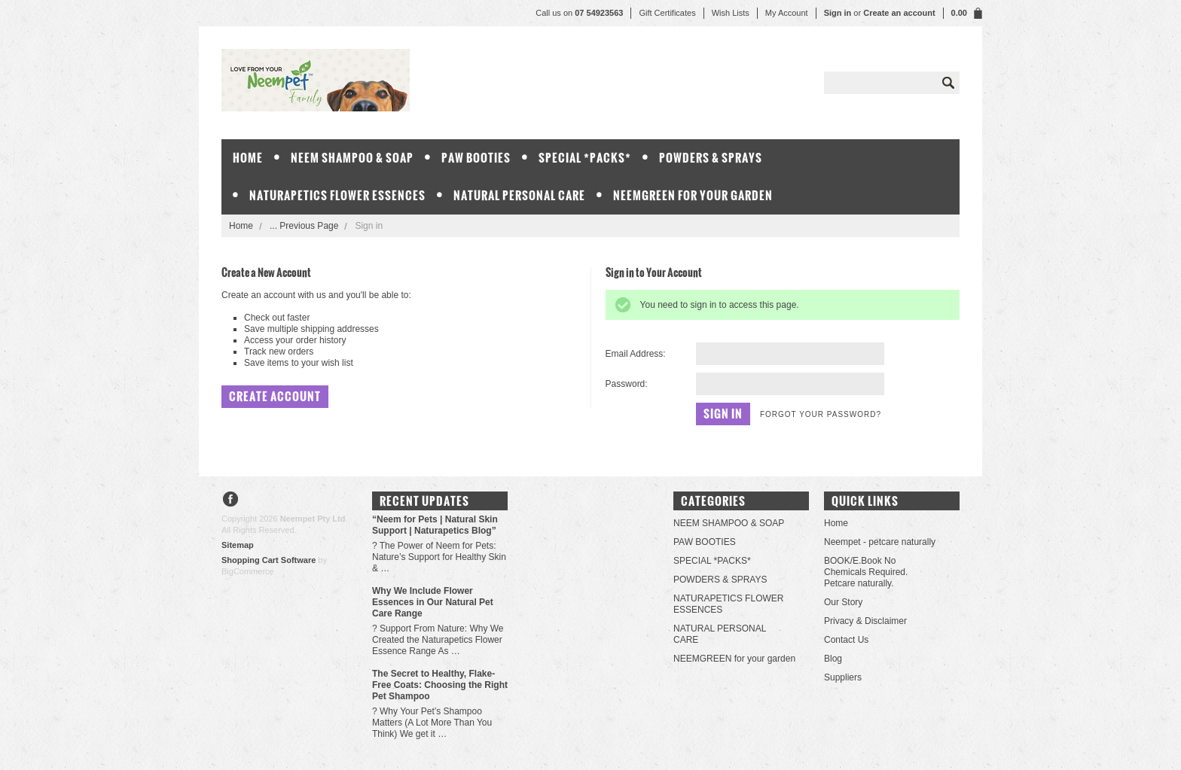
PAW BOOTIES (476, 157)
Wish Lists (730, 12)
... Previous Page (304, 226)
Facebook (230, 501)
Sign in (838, 12)
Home (241, 226)
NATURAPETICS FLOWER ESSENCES (337, 195)
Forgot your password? (820, 414)
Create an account (899, 12)
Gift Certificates (667, 12)
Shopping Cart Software (268, 560)
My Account (786, 12)
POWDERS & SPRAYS (710, 157)
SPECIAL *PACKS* (585, 157)
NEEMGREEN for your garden (693, 195)
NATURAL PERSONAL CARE (519, 195)
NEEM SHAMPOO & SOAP (352, 157)
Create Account (275, 396)
